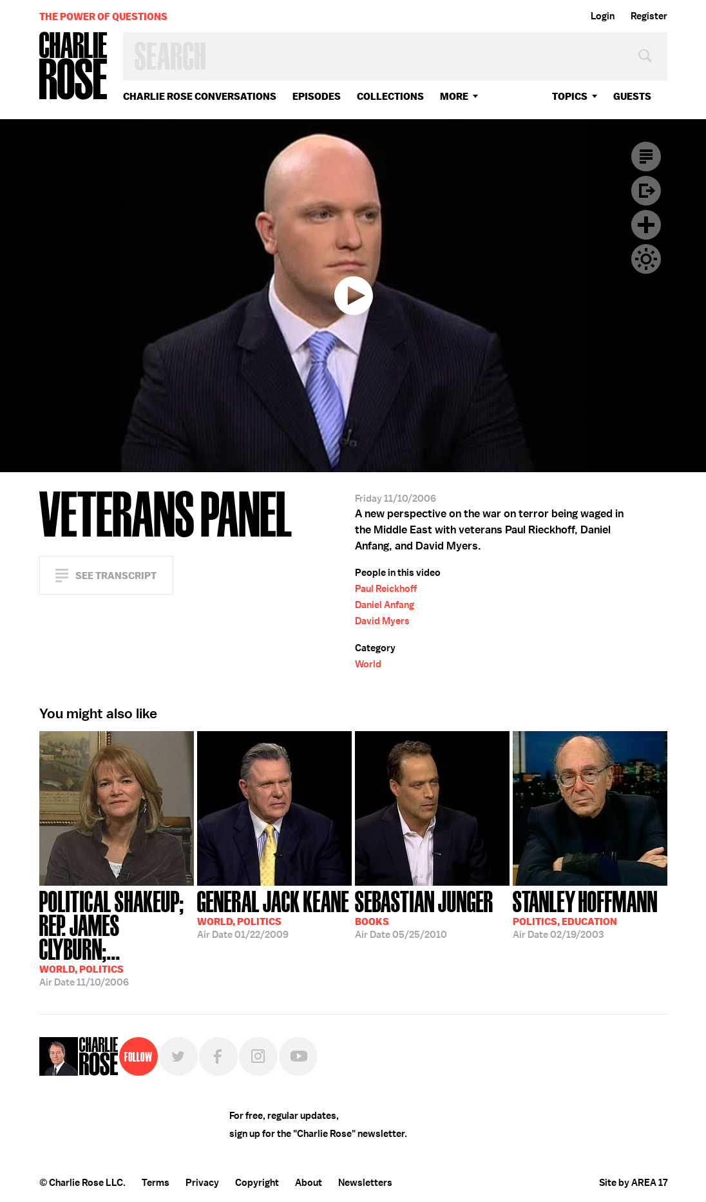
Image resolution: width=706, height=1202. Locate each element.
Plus (646, 225)
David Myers (382, 621)
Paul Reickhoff (386, 588)
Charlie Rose (73, 67)
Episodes (316, 96)
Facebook (218, 1056)
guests (632, 96)
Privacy (202, 1182)
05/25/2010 (424, 913)
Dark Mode (646, 259)
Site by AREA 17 (633, 1182)
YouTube (298, 1056)
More (454, 96)
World (368, 664)
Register (649, 16)
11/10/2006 (116, 937)
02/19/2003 (585, 913)
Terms (155, 1182)
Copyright (257, 1182)
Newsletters (365, 1182)
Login (603, 16)
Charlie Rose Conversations (199, 96)
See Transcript (116, 575)
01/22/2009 (273, 913)
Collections (390, 96)
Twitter (178, 1056)
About (308, 1182)
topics (569, 96)
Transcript (646, 156)
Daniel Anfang (384, 604)
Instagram (258, 1056)
